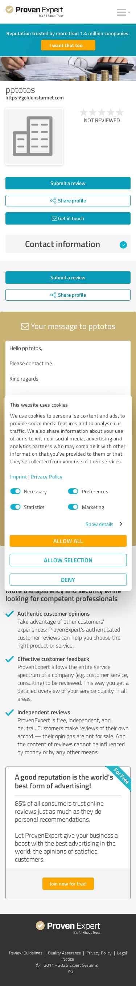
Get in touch (68, 218)
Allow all (68, 541)
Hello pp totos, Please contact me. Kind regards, (68, 381)
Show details (100, 524)
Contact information (76, 244)
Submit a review (68, 183)
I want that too (66, 45)
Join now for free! (68, 883)
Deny (68, 579)
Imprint (18, 476)
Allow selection (68, 560)
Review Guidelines (25, 953)
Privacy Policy (46, 476)
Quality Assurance (64, 953)
